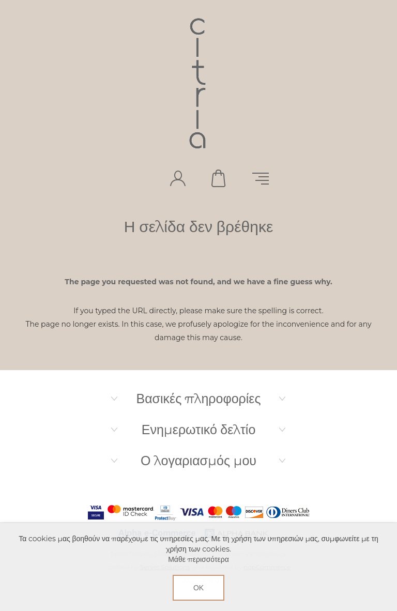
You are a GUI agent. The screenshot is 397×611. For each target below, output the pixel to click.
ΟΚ (198, 588)
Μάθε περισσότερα (198, 559)
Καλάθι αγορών (219, 178)
